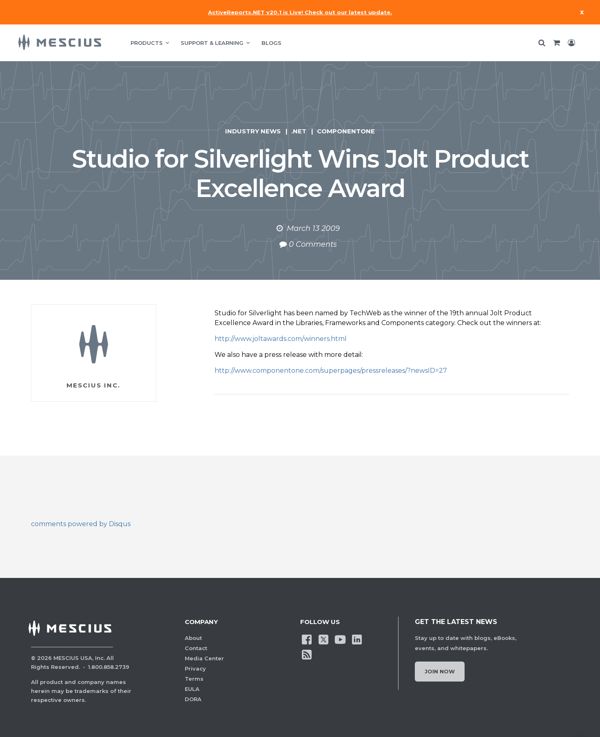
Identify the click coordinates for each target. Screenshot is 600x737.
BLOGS (271, 43)
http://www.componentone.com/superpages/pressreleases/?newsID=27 (331, 370)
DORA (193, 699)
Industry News (253, 131)
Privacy (195, 668)
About (193, 638)
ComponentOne (346, 131)
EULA (192, 689)
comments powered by (81, 524)
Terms (194, 678)
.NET (298, 131)
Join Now (440, 671)
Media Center (204, 658)
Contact (196, 648)
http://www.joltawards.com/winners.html (281, 339)
